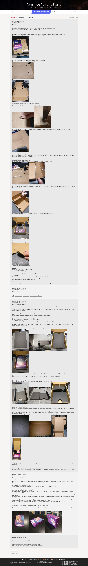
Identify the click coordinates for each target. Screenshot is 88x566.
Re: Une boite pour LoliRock (19, 288)
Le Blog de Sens (32, 296)
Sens (13, 296)
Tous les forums (46, 559)
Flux (40, 559)
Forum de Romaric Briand (44, 4)
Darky (51, 562)
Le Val (41, 296)
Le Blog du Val (37, 296)
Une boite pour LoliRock (18, 21)
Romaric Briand (16, 289)
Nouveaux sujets (55, 559)
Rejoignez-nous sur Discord (41, 11)
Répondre (13, 17)
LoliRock (24, 559)
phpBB (46, 561)
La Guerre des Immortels (18, 296)
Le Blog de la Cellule (26, 296)
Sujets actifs (63, 559)
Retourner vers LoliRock (15, 553)
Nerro (15, 22)
